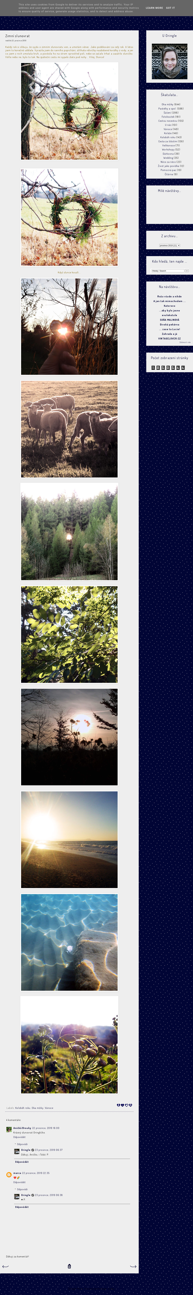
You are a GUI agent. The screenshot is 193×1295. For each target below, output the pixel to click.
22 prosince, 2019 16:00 (46, 1128)
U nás (168, 124)
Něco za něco (168, 161)
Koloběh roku (22, 1107)
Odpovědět (19, 1137)
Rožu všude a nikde (169, 296)
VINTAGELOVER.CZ (169, 338)
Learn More (154, 7)
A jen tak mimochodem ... (169, 301)
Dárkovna (168, 153)
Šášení (167, 112)
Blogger (119, 1288)
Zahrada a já (169, 333)
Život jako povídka (168, 165)
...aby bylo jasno (169, 310)
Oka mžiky (37, 1107)
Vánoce (49, 1107)
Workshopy (168, 149)
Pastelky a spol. (167, 108)
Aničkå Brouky (22, 1128)
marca (17, 1172)
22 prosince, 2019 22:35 (36, 1172)
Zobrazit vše (185, 342)
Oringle (25, 1149)
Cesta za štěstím (167, 141)
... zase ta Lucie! (169, 329)
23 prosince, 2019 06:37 (49, 1149)
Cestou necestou (167, 120)
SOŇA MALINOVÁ (169, 319)
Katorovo (170, 305)
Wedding (168, 157)
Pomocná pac (168, 170)
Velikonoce (168, 145)
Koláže (168, 133)
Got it (170, 7)
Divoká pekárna (169, 324)
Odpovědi (22, 1144)
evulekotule (169, 315)
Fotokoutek (168, 116)
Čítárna (169, 174)
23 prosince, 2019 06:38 (49, 1195)
